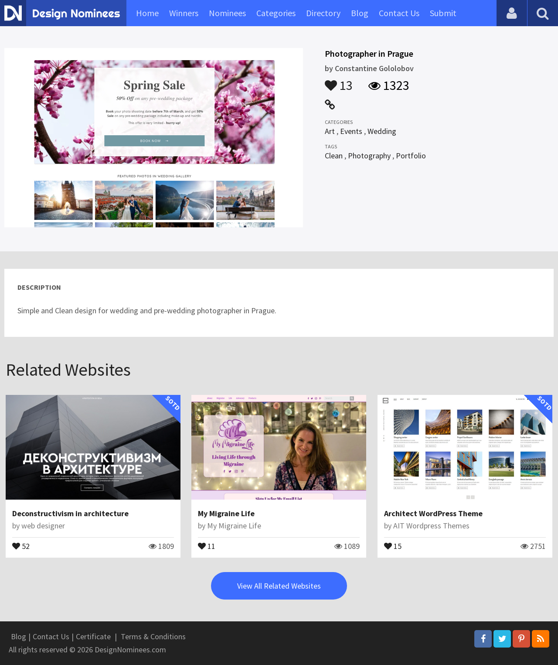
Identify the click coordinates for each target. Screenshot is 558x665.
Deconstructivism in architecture (70, 513)
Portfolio (411, 156)
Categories (276, 12)
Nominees (227, 12)
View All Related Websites (279, 586)
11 (206, 545)
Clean (334, 156)
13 (339, 81)
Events (351, 131)
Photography (369, 156)
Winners (183, 12)
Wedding (381, 131)
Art (330, 131)
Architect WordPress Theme (433, 513)
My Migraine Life (226, 513)
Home (147, 12)
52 (21, 545)
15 (392, 545)
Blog (359, 12)
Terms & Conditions (153, 636)
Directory (323, 12)
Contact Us (399, 12)
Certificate (93, 636)
